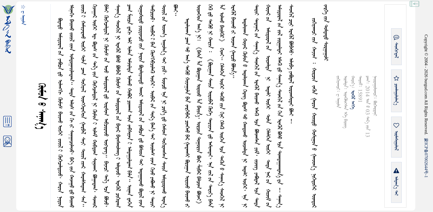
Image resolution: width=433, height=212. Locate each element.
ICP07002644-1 (426, 158)
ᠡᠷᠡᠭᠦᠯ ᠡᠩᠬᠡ (352, 99)
